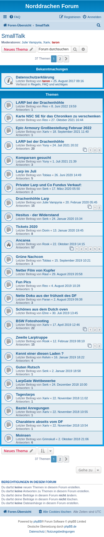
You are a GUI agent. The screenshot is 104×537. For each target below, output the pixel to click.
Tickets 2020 (26, 227)
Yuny (45, 145)
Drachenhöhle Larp (32, 198)
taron (56, 42)
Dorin (45, 230)
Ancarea (23, 240)
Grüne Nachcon (29, 257)
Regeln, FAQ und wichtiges (49, 84)
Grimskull (48, 439)
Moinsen (23, 435)
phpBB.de (70, 526)
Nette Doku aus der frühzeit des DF (46, 296)
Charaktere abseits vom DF (39, 422)
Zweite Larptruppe (31, 337)
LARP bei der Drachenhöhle (40, 102)
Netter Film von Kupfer (35, 270)
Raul (45, 274)
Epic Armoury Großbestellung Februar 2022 (54, 128)
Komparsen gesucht (33, 158)
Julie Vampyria (31, 42)
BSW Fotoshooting (32, 321)
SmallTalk (13, 36)
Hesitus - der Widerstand (37, 215)
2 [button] (60, 58)
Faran (46, 299)
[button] (66, 58)
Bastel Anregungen (32, 408)
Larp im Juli (26, 171)
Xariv (46, 42)
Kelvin (46, 357)
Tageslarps (25, 394)
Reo (45, 106)
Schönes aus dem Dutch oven (42, 309)
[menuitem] (14, 17)
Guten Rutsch (28, 367)
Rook (45, 244)
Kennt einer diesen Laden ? (40, 353)
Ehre (45, 313)
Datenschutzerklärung (35, 77)
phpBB (38, 521)
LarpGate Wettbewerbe (35, 381)
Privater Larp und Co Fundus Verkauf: (49, 185)
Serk (45, 188)
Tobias (46, 175)
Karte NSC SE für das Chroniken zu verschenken (58, 116)
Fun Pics (23, 282)
